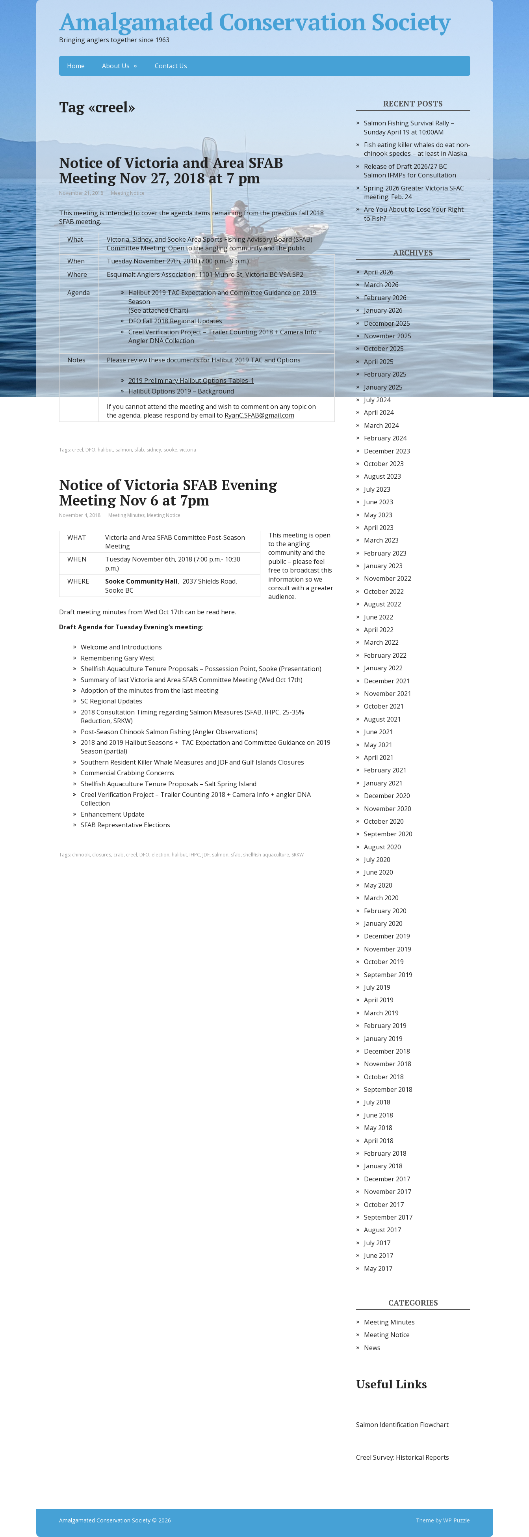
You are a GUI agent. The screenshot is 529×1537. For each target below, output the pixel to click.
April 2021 (379, 757)
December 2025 (387, 323)
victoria (188, 449)
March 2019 (381, 1013)
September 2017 (388, 1217)
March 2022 (381, 642)
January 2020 (383, 923)
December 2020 (387, 795)
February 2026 (385, 297)
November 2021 (387, 693)
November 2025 (387, 336)
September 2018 (388, 1089)
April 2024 (379, 412)
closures (101, 854)
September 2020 (388, 834)
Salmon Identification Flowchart (402, 1424)
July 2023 (377, 489)
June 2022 (378, 617)
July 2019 (377, 987)
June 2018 (378, 1115)
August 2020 (382, 847)
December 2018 (387, 1051)
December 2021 (387, 681)
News (372, 1347)
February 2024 (385, 438)
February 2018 (385, 1153)
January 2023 (383, 565)
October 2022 (384, 591)
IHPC (194, 854)
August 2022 (382, 604)
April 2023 (379, 527)
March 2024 (381, 425)
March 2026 (381, 284)
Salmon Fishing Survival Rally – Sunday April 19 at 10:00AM (409, 127)
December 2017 (387, 1179)
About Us (116, 66)
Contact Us (171, 66)
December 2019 (387, 936)
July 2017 (377, 1243)
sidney (154, 449)
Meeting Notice (128, 193)
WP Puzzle (456, 1520)
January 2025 (383, 387)
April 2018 (379, 1140)
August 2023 (382, 476)
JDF (206, 854)
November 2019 (387, 949)
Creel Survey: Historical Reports (402, 1457)
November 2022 (387, 578)
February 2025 (385, 374)
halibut (105, 449)
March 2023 (381, 540)
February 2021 (385, 770)
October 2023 (384, 463)
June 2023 (378, 502)
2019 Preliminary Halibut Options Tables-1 (191, 380)
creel (77, 449)
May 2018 (378, 1127)
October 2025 (384, 348)
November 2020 (387, 808)
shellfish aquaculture (266, 854)
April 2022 (379, 629)
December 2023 (387, 451)
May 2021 (378, 745)
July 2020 (377, 859)
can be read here (210, 612)
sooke (170, 449)
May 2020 (378, 885)
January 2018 (383, 1166)
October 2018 (384, 1077)
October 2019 (384, 961)
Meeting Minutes (126, 515)
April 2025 (379, 361)
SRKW (297, 854)
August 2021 (382, 719)
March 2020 (381, 897)
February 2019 (385, 1025)
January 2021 (383, 783)
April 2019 (379, 1000)
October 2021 (384, 706)
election (160, 854)
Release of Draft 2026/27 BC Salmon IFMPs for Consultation (410, 170)
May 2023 (378, 515)
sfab (139, 449)
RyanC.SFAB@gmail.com (259, 415)
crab (118, 854)
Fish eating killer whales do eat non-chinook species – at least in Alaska (417, 149)
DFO (90, 449)
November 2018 (387, 1063)
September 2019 (388, 974)
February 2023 (385, 553)
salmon (123, 449)
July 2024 (377, 399)
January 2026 (383, 310)
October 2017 (384, 1204)
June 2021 (378, 731)
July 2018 (377, 1102)
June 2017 (378, 1255)
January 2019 (383, 1038)
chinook (81, 854)
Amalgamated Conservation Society (255, 22)
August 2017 (382, 1229)
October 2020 (384, 821)
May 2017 (378, 1268)
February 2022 (385, 655)
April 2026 (379, 272)
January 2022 (383, 668)
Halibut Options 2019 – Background (181, 391)
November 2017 (387, 1191)
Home (76, 66)
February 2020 (385, 911)
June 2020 (378, 872)
